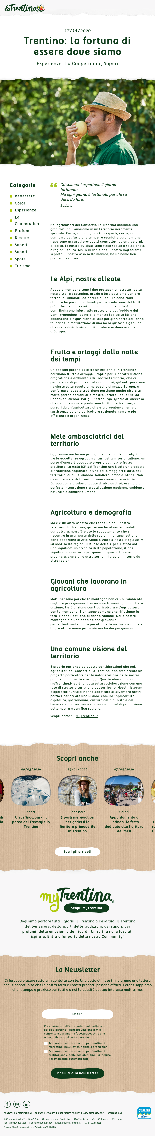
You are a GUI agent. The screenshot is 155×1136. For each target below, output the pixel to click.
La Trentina (25, 8)
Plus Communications (22, 1127)
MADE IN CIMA (49, 1127)
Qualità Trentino (144, 1113)
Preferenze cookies (69, 1113)
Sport (20, 259)
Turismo (23, 266)
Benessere (25, 196)
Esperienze (49, 63)
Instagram (16, 1104)
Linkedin (26, 1104)
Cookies (50, 1113)
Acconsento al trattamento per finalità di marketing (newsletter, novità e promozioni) (79, 1045)
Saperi (111, 63)
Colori (21, 203)
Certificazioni (24, 1113)
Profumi (23, 231)
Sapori (21, 252)
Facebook (7, 1104)
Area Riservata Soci (93, 1113)
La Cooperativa (82, 63)
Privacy (39, 1113)
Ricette (22, 238)
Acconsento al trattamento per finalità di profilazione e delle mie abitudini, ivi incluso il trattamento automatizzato (80, 1055)
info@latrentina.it (71, 1122)
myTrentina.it (61, 683)
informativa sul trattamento (88, 1026)
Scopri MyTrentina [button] (86, 908)
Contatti (8, 1113)
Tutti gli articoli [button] (77, 852)
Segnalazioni (115, 1113)
